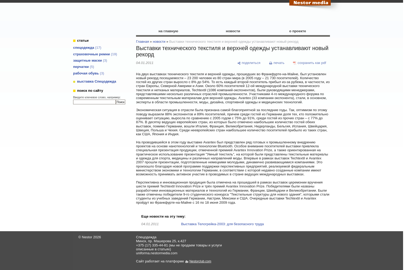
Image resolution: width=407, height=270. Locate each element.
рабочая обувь (88, 73)
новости (233, 31)
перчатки (83, 67)
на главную (168, 31)
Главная (142, 42)
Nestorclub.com (200, 261)
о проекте (297, 31)
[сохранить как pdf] (309, 63)
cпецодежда (87, 48)
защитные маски (90, 60)
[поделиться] (248, 63)
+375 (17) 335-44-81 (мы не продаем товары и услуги (179, 245)
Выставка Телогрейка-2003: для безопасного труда (222, 224)
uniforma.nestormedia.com (156, 253)
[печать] (276, 63)
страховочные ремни (95, 54)
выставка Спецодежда (96, 81)
